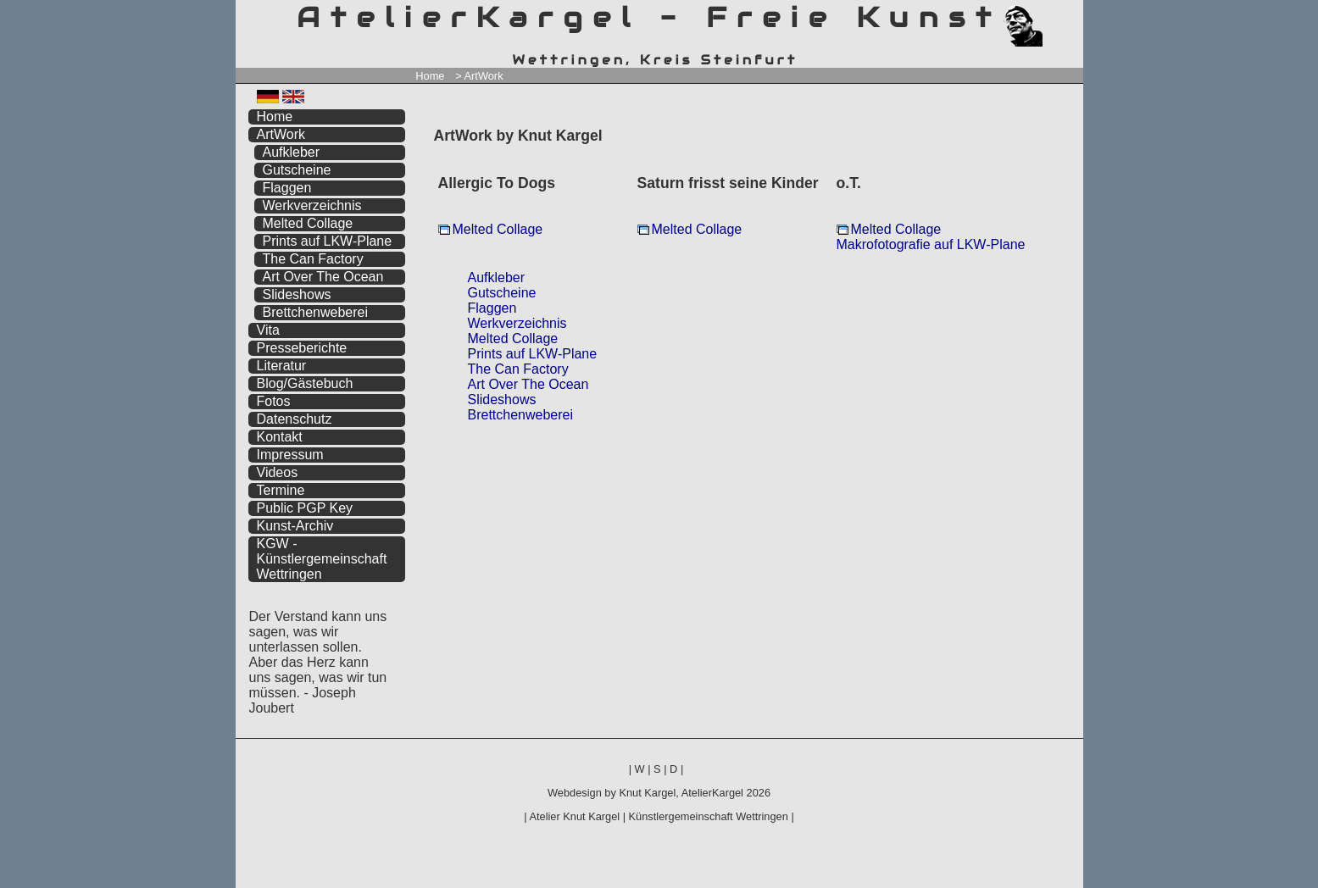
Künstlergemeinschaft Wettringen (708, 816)
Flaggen (492, 308)
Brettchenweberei (521, 415)
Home (429, 75)
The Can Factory (518, 369)
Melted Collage (498, 229)
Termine (281, 490)
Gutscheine (502, 293)
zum (1070, 14)
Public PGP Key (305, 508)
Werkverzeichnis (517, 323)
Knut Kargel (647, 792)
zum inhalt (1059, 14)
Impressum (290, 454)
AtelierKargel (712, 792)
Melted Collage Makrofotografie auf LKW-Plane (931, 237)
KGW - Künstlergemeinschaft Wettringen (322, 558)
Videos (277, 472)
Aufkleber (497, 277)
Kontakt (280, 437)
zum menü (1050, 14)
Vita (268, 330)
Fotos (274, 401)
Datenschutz (294, 419)
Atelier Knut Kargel (574, 816)
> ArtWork (479, 75)
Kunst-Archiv (295, 526)
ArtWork (281, 134)
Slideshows (502, 399)
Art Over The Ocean (528, 384)
